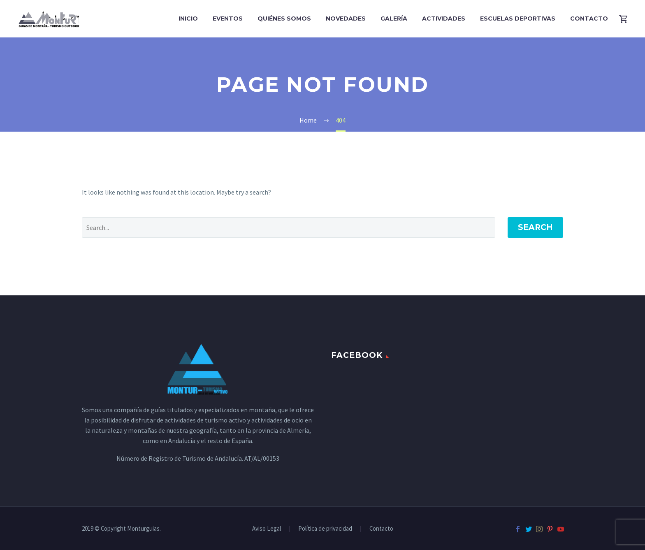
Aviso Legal (266, 529)
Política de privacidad (325, 529)
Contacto (589, 18)
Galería (394, 18)
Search (535, 227)
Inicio (188, 18)
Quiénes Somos (284, 18)
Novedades (346, 18)
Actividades (443, 18)
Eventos (228, 18)
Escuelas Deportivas (517, 18)
